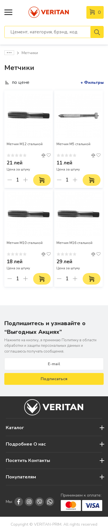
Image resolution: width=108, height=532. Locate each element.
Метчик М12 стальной (25, 144)
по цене (16, 82)
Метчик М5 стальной (73, 144)
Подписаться (54, 379)
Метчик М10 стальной (25, 243)
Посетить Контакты (28, 460)
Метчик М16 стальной (74, 243)
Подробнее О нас (26, 444)
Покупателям (21, 477)
